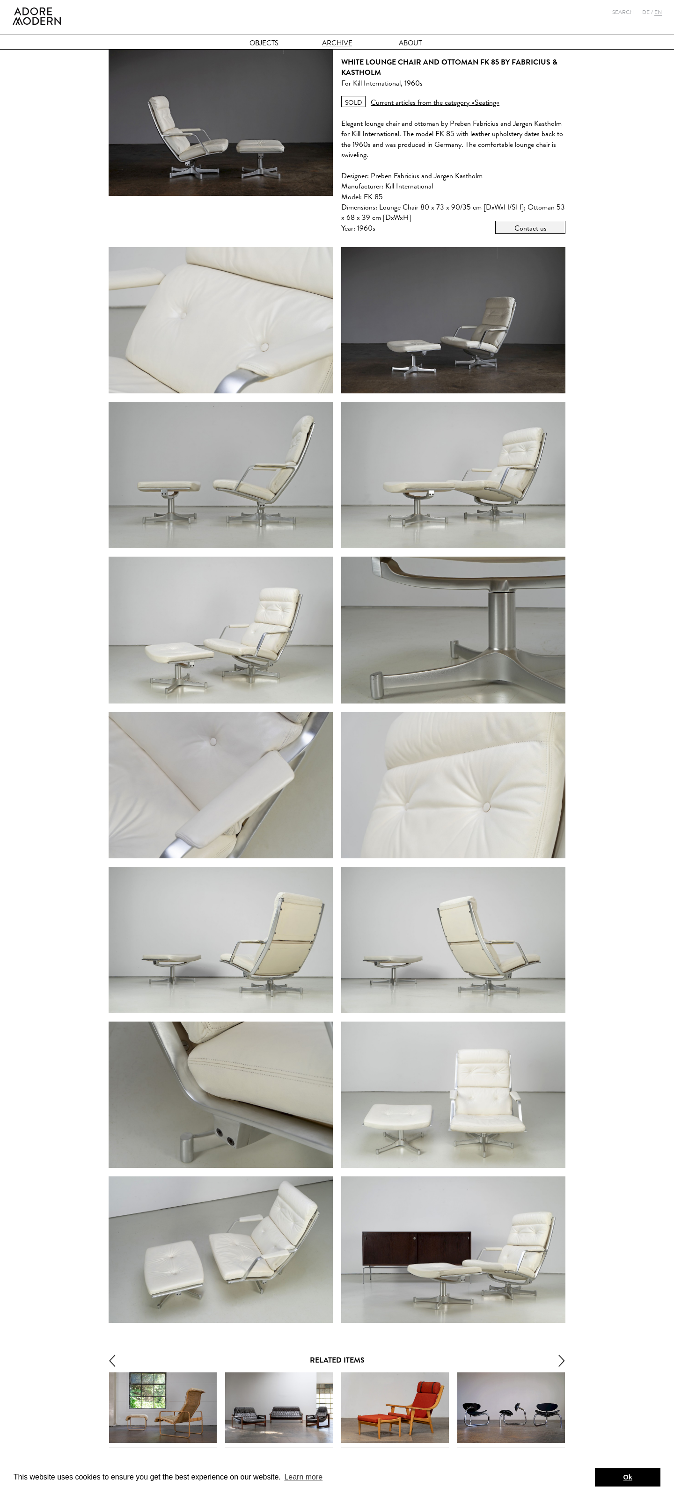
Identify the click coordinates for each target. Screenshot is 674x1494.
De (646, 12)
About (410, 43)
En (658, 12)
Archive (337, 43)
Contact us (530, 228)
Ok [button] (627, 1477)
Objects (263, 43)
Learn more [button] (303, 1477)
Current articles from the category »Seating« (435, 102)
